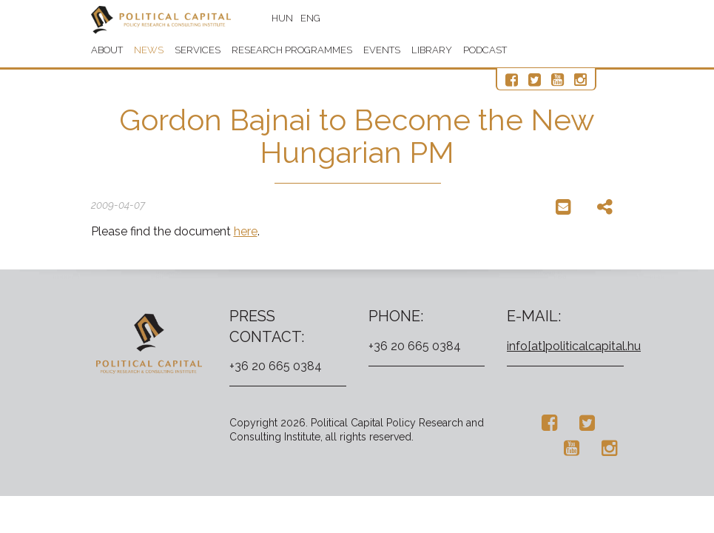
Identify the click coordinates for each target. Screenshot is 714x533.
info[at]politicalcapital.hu (574, 346)
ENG (311, 18)
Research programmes (292, 50)
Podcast (485, 50)
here (245, 231)
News (149, 50)
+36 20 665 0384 (275, 366)
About (107, 50)
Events (381, 50)
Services (197, 50)
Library (431, 50)
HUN (283, 18)
